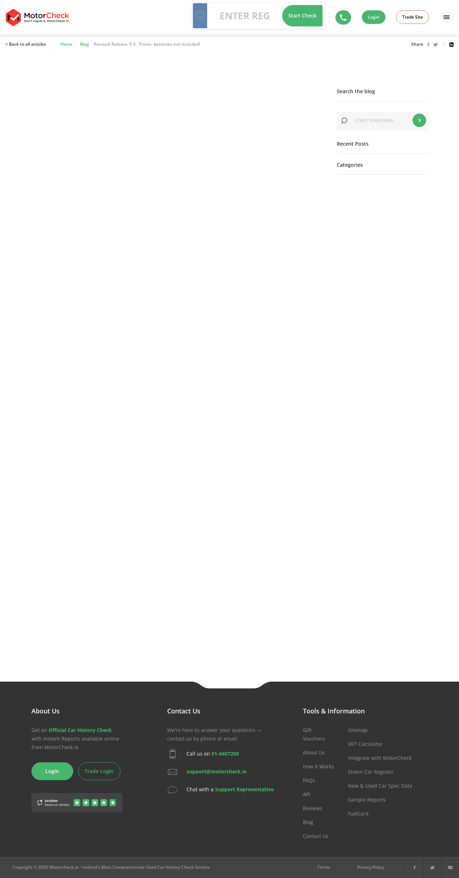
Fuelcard (358, 813)
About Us (314, 752)
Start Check (302, 15)
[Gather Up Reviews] (77, 798)
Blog (308, 822)
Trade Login (99, 771)
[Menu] (446, 17)
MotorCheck (37, 17)
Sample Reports (367, 799)
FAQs (309, 780)
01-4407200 (225, 753)
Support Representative (244, 789)
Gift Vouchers (314, 734)
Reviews (312, 808)
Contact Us (316, 836)
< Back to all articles (25, 44)
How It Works (318, 766)
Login (373, 17)
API (306, 794)
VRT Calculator (365, 744)
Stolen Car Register (371, 771)
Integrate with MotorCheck (379, 757)
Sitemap (358, 730)
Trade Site (412, 17)
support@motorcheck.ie (216, 771)
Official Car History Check (80, 730)
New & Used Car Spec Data (380, 785)
